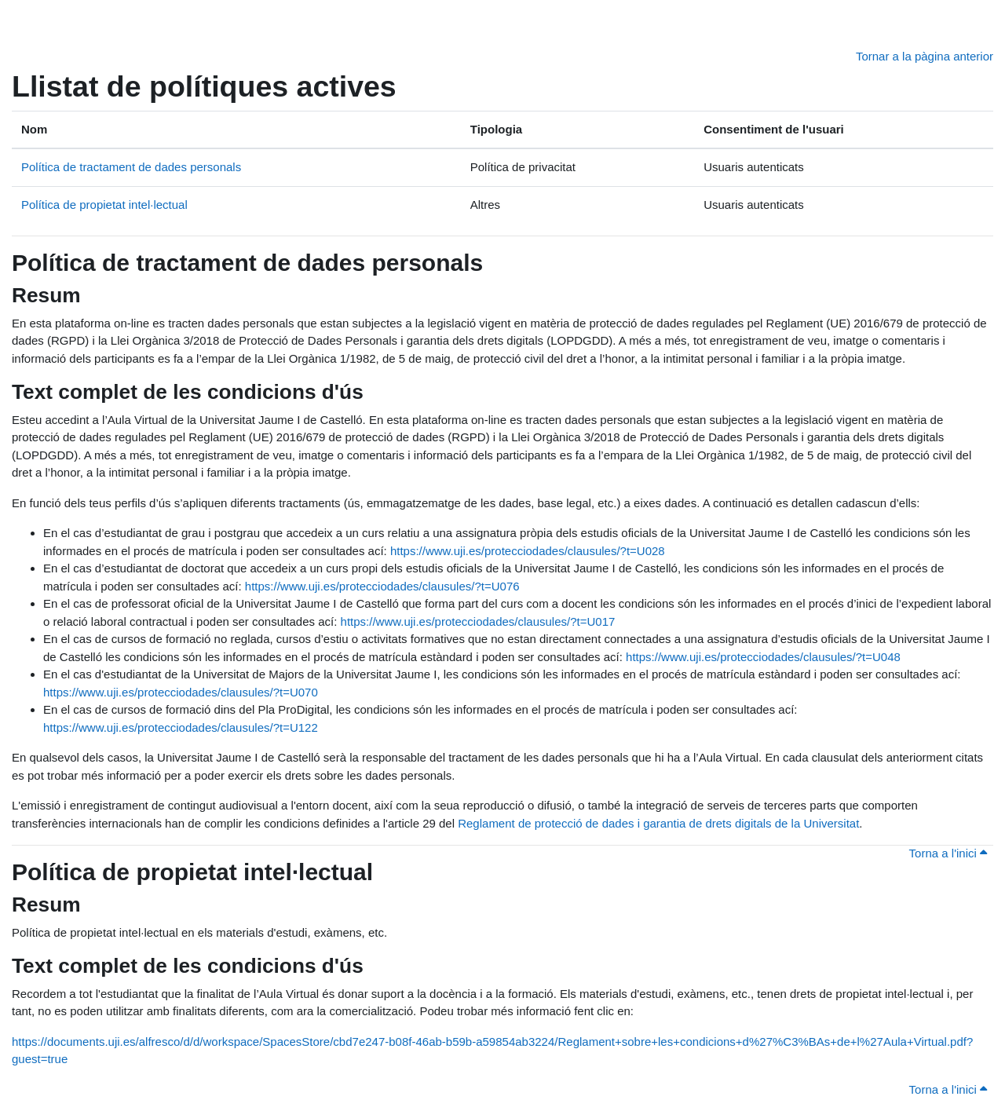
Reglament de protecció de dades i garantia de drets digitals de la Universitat (658, 823)
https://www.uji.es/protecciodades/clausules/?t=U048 (763, 656)
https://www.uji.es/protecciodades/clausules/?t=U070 (180, 692)
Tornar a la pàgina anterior (924, 56)
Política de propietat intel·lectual (104, 204)
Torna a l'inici (948, 853)
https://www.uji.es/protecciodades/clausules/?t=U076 (382, 586)
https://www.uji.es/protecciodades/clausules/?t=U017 (478, 621)
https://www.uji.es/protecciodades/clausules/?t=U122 (180, 727)
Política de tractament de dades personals (131, 167)
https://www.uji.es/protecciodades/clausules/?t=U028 (527, 550)
